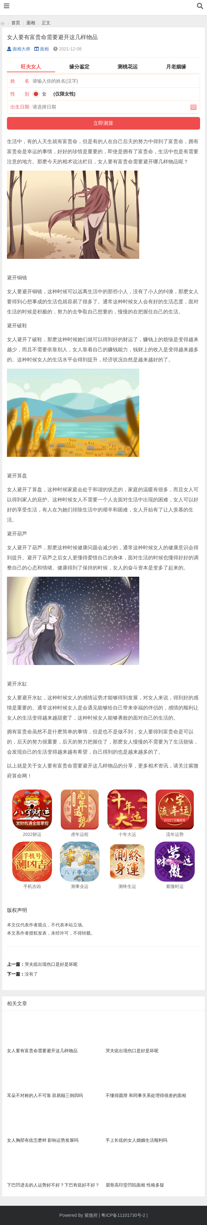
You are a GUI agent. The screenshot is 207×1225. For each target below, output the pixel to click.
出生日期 (19, 106)
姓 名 (19, 81)
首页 (15, 22)
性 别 (19, 93)
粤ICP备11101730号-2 (123, 1215)
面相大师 (18, 48)
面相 (30, 22)
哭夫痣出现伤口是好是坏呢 (51, 964)
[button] (6, 6)
